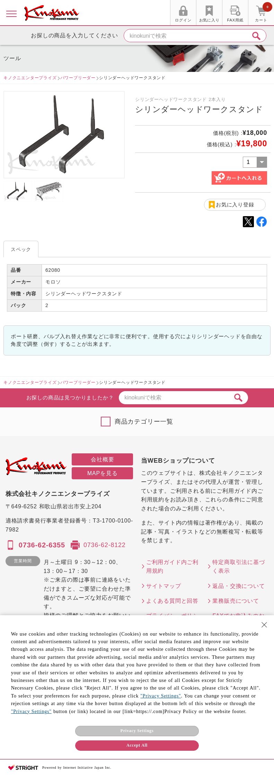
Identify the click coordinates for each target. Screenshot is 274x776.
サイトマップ (163, 586)
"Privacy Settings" (160, 696)
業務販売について (235, 601)
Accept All (137, 745)
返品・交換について (238, 586)
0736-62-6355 (42, 545)
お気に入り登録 (235, 204)
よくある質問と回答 (172, 601)
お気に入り (209, 20)
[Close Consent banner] (264, 624)
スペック (21, 249)
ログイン (183, 20)
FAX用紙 (235, 20)
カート (263, 13)
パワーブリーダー (78, 77)
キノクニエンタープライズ (30, 77)
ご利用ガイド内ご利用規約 (172, 566)
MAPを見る (102, 473)
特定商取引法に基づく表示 (238, 566)
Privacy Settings (137, 730)
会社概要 (102, 459)
